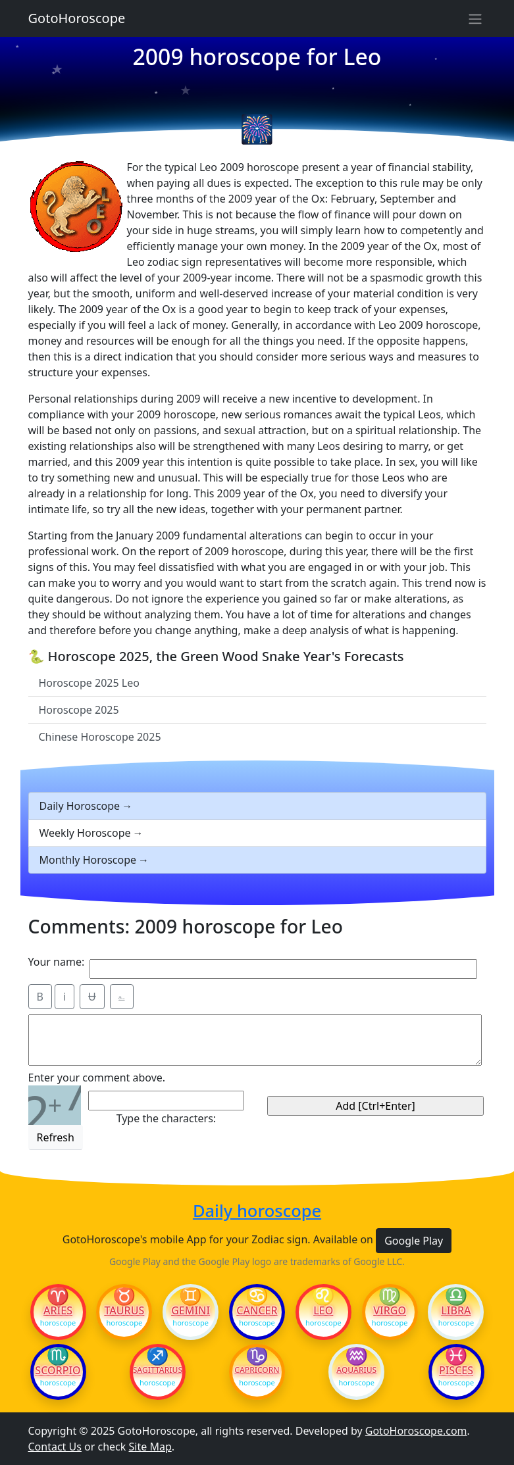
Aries (57, 1310)
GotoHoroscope (77, 18)
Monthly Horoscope (88, 860)
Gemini (190, 1310)
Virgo (389, 1310)
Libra (456, 1310)
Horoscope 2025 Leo (89, 683)
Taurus (124, 1310)
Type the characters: (166, 1118)
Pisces (456, 1370)
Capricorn (256, 1370)
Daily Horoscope (79, 806)
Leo (323, 1310)
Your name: (56, 962)
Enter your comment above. (97, 1077)
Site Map (150, 1446)
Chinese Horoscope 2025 (100, 737)
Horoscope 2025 (79, 710)
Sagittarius (157, 1370)
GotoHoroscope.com (416, 1431)
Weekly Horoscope (85, 833)
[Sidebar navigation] (475, 18)
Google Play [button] (413, 1240)
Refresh (55, 1137)
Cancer (256, 1310)
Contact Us (55, 1446)
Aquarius (356, 1370)
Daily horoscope (257, 1211)
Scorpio (57, 1370)
